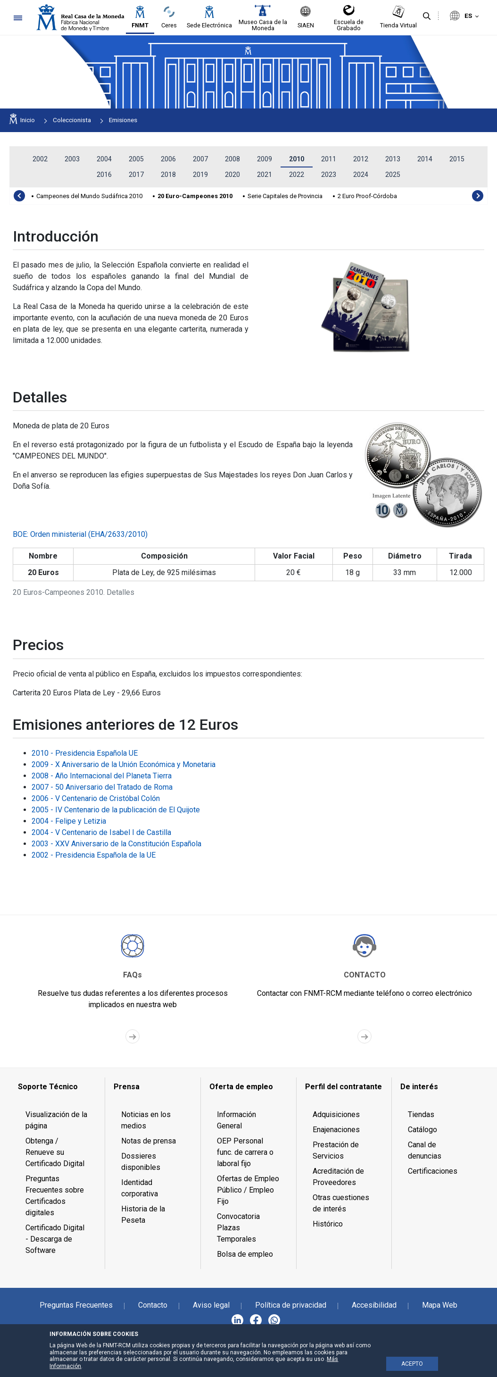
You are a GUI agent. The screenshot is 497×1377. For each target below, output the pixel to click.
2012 (360, 159)
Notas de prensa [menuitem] (148, 1140)
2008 (232, 159)
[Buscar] (427, 16)
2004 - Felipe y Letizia (69, 821)
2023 (328, 174)
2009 (264, 159)
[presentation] (19, 195)
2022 (296, 174)
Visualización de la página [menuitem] (56, 1120)
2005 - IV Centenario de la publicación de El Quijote (116, 809)
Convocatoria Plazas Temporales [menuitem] (238, 1227)
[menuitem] (57, 1086)
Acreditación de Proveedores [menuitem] (338, 1177)
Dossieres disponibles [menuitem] (140, 1162)
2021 (264, 174)
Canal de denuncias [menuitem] (424, 1150)
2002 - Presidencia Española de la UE (94, 855)
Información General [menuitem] (236, 1120)
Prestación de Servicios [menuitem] (336, 1150)
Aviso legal (211, 1305)
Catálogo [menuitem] (422, 1129)
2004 (104, 159)
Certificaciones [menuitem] (432, 1171)
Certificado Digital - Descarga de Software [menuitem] (54, 1239)
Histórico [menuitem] (328, 1223)
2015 (456, 159)
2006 (168, 159)
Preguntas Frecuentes (76, 1305)
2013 (392, 159)
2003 (72, 159)
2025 (392, 174)
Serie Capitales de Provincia (285, 196)
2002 (40, 159)
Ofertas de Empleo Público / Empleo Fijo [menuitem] (248, 1190)
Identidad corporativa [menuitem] (139, 1188)
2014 (424, 159)
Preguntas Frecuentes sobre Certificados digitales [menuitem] (54, 1195)
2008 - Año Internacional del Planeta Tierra (102, 775)
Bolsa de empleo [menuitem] (245, 1254)
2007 (200, 159)
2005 (136, 159)
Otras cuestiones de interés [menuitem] (341, 1203)
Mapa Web (439, 1305)
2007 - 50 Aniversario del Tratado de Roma (102, 787)
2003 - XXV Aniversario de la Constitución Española (116, 843)
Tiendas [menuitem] (421, 1114)
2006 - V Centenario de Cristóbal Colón (96, 798)
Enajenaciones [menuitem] (336, 1129)
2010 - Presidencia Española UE (85, 753)
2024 (360, 174)
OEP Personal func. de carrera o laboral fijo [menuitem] (245, 1152)
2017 (136, 174)
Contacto (152, 1305)
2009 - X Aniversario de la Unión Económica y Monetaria (123, 764)
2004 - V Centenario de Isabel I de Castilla (101, 832)
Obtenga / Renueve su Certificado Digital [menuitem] (54, 1152)
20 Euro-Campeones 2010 (194, 196)
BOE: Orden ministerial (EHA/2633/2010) (80, 534)
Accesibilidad (374, 1305)
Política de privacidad (290, 1305)
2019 (200, 174)
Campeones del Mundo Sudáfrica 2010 (89, 196)
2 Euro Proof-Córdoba (367, 196)
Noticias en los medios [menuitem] (146, 1120)
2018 (168, 174)
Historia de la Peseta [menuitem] (143, 1214)
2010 (296, 159)
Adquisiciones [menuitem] (336, 1114)
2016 (104, 174)
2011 (328, 159)
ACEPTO (412, 1363)
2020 (232, 174)
